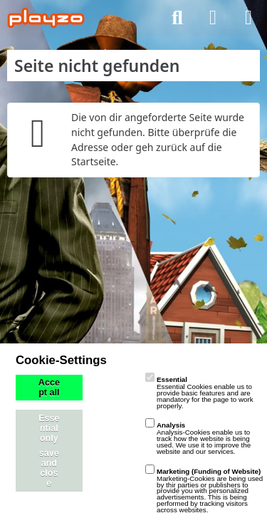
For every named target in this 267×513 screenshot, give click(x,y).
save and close (49, 468)
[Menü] (248, 18)
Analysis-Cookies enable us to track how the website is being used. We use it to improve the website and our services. (198, 438)
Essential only (48, 428)
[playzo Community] (46, 18)
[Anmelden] (213, 18)
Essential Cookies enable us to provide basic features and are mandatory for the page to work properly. (199, 392)
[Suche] (177, 18)
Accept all (49, 388)
